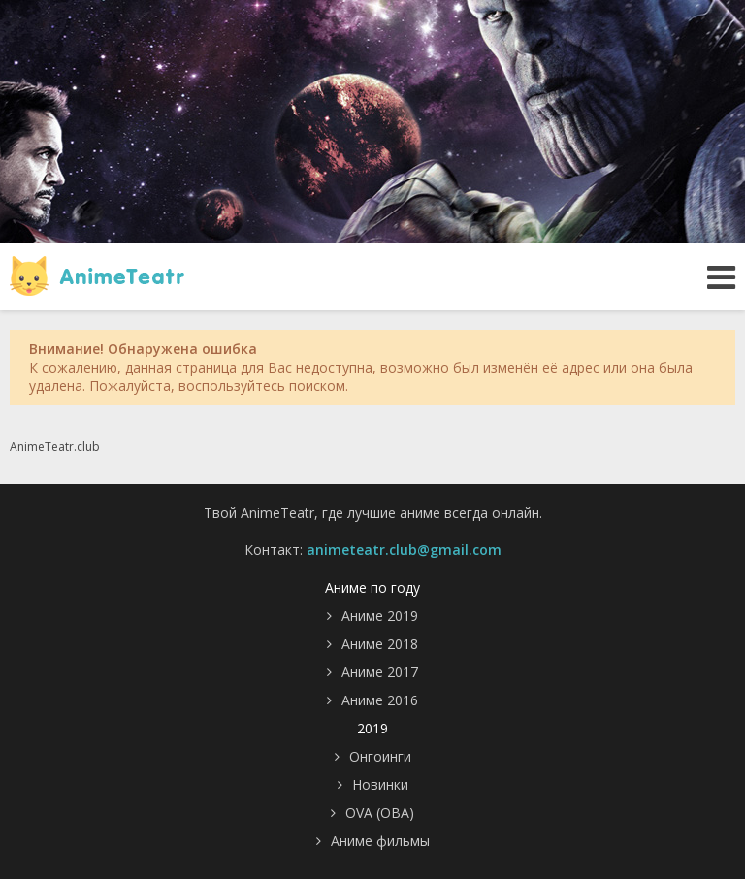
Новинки (380, 784)
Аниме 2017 (379, 672)
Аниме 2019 (379, 615)
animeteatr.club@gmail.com (404, 549)
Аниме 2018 (379, 644)
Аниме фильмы (380, 840)
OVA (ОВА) (379, 812)
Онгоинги (380, 756)
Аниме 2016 (379, 700)
